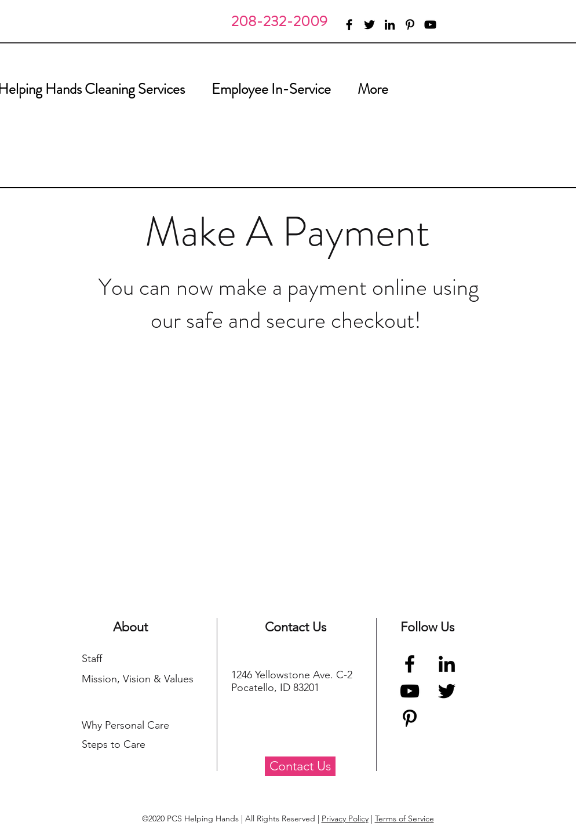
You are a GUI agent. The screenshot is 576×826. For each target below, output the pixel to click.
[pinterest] (410, 24)
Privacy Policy (345, 818)
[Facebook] (409, 663)
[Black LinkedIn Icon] (446, 663)
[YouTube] (409, 691)
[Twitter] (446, 691)
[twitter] (369, 24)
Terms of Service (404, 818)
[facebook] (349, 24)
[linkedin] (389, 24)
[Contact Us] (300, 766)
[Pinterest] (409, 718)
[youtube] (430, 24)
